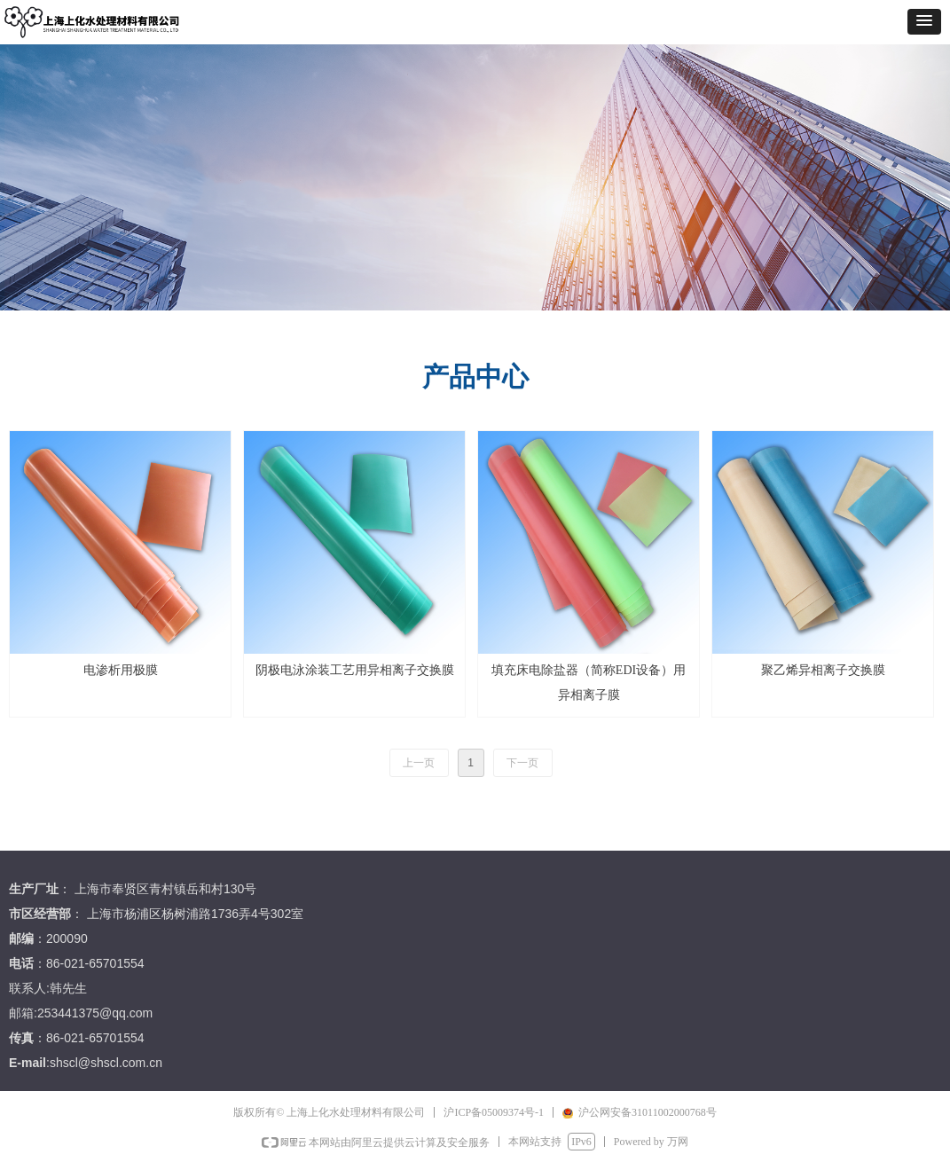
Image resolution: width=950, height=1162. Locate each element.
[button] (924, 22)
